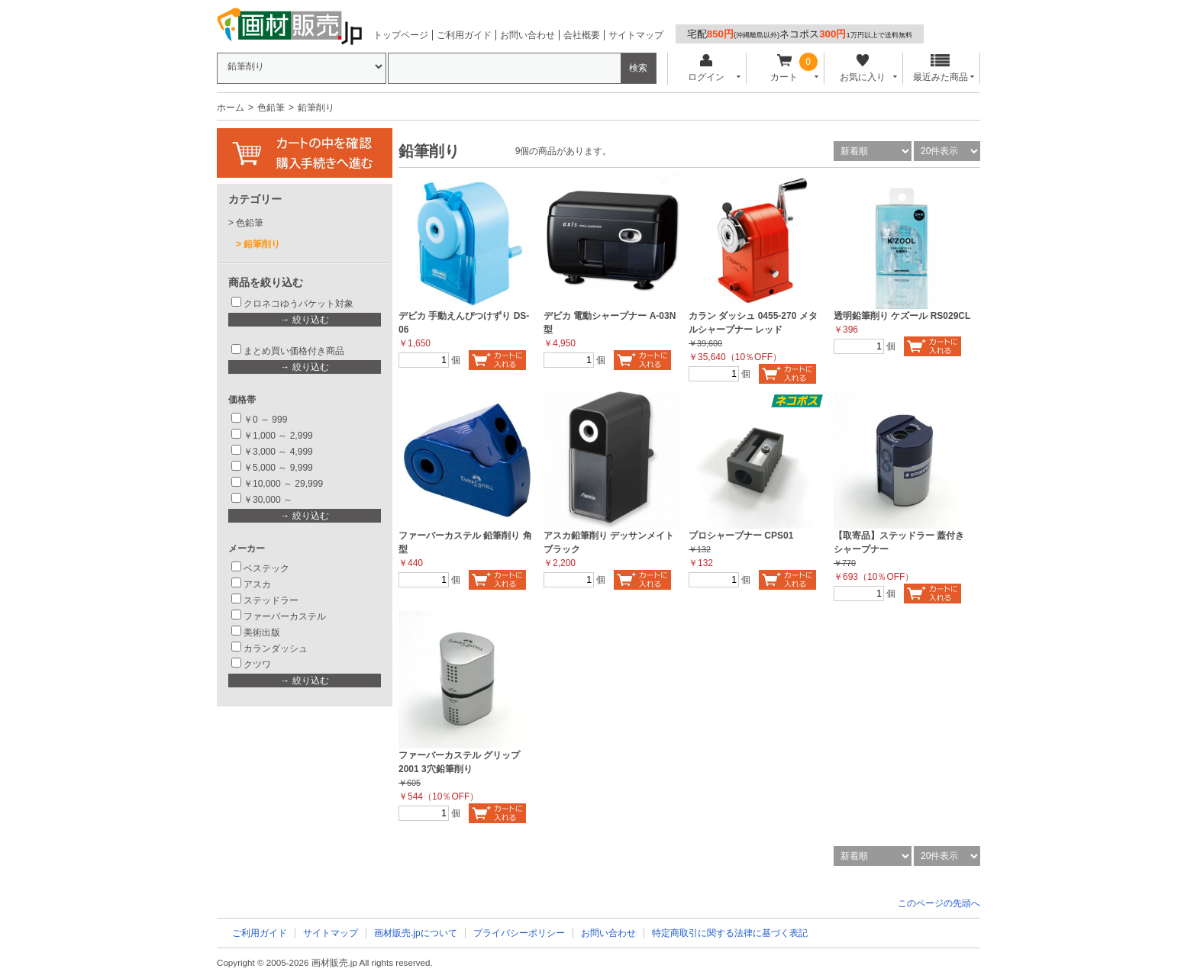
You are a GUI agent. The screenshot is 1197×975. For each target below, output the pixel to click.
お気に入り (862, 68)
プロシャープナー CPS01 (741, 535)
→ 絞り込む (304, 319)
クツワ (257, 664)
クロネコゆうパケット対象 (298, 303)
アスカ (257, 584)
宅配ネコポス (799, 34)
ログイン (705, 68)
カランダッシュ (276, 648)
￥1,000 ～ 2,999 (278, 435)
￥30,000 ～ (269, 499)
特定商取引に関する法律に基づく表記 (730, 933)
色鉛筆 (271, 107)
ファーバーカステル (285, 616)
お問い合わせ (527, 35)
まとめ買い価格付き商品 (294, 351)
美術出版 (262, 632)
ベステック (266, 568)
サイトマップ (635, 35)
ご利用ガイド (464, 35)
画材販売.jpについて (415, 933)
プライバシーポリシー (519, 933)
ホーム (230, 107)
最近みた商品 (940, 68)
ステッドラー (271, 600)
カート (784, 68)
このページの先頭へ (939, 903)
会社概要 (581, 35)
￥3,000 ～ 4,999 (278, 451)
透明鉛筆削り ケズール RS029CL (902, 316)
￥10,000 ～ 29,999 (283, 483)
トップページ (400, 35)
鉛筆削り (262, 244)
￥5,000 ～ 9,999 (278, 467)
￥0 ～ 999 (265, 419)
